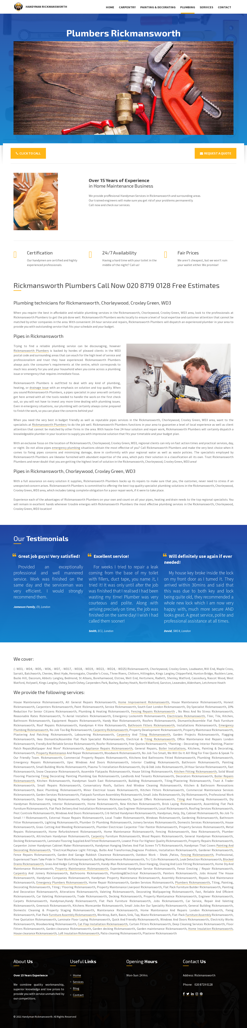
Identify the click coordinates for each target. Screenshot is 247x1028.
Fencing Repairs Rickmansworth (153, 711)
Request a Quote (215, 153)
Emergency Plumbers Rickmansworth (61, 882)
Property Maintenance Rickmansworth (81, 868)
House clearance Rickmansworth (35, 933)
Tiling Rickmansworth (154, 734)
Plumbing (187, 7)
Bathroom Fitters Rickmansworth (151, 725)
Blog (76, 988)
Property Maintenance (51, 753)
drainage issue (39, 387)
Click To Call (28, 153)
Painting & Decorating (158, 7)
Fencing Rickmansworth (197, 855)
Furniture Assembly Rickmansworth (72, 915)
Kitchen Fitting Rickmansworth (195, 771)
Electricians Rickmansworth (186, 716)
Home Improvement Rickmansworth (143, 702)
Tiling (45, 776)
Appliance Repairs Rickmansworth (109, 748)
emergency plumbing (66, 448)
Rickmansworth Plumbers (31, 350)
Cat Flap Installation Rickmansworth (103, 924)
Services (206, 7)
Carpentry (127, 7)
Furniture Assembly (198, 915)
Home (110, 7)
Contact (224, 7)
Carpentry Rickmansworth (110, 730)
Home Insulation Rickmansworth (210, 929)
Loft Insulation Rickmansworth (78, 933)
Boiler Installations (172, 748)
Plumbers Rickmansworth (192, 882)
